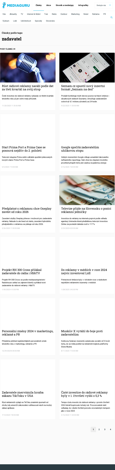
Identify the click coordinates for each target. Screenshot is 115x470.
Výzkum (6, 21)
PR (104, 14)
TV (22, 14)
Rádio (54, 14)
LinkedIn (54, 450)
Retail (85, 14)
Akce (48, 5)
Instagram (76, 450)
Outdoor (64, 14)
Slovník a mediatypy (65, 5)
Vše (4, 14)
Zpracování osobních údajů (32, 457)
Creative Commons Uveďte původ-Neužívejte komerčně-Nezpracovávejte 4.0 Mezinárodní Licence (35, 464)
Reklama (95, 14)
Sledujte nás (104, 5)
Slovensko (50, 21)
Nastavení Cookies (52, 457)
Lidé (15, 21)
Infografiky (83, 5)
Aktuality (13, 14)
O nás (4, 457)
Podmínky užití (14, 457)
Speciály (38, 21)
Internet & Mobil (33, 14)
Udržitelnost (26, 21)
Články (39, 5)
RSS (96, 450)
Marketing (75, 14)
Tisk (46, 14)
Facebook (12, 450)
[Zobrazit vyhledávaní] (110, 17)
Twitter (33, 450)
